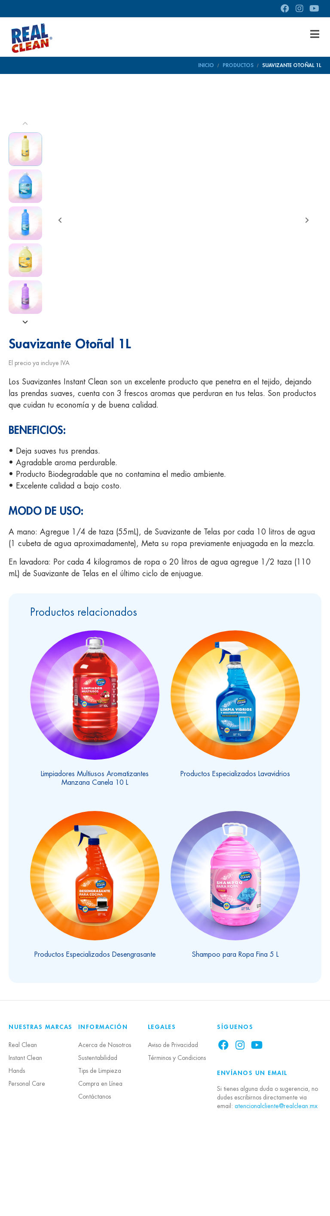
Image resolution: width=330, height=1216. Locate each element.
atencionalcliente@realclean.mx (276, 1173)
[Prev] (25, 124)
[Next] (25, 322)
